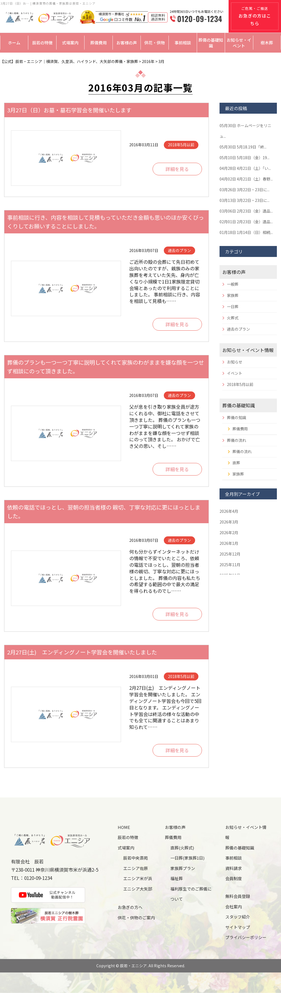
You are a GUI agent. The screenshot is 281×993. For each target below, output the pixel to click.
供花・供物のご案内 (136, 917)
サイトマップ (237, 927)
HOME (124, 827)
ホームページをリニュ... (245, 131)
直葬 (236, 462)
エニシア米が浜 (137, 878)
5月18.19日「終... (243, 147)
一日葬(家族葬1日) (187, 858)
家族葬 (232, 295)
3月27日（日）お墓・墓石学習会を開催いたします (69, 110)
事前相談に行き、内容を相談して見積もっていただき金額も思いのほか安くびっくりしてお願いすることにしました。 (105, 221)
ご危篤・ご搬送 (254, 16)
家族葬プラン (182, 868)
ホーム (14, 42)
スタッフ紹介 (237, 917)
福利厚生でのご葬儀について (191, 894)
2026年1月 (229, 543)
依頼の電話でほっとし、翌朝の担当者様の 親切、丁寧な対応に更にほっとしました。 (103, 511)
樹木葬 (267, 42)
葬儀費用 (98, 42)
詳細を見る (177, 169)
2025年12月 (230, 554)
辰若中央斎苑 (135, 858)
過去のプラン (238, 329)
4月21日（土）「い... (245, 168)
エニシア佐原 (135, 868)
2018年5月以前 (240, 384)
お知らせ (234, 362)
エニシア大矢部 (137, 889)
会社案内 (233, 906)
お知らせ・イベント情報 (248, 350)
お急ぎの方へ (130, 907)
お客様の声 (126, 42)
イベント (234, 373)
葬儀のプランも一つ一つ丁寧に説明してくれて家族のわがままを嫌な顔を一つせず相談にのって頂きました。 (105, 366)
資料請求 (233, 868)
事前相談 (183, 42)
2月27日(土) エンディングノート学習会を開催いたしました (82, 652)
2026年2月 (229, 532)
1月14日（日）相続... (246, 232)
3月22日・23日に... (244, 189)
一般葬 (232, 284)
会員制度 (233, 878)
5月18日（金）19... (244, 157)
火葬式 (232, 317)
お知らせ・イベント (239, 42)
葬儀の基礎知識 (210, 42)
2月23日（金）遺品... (246, 211)
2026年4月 (229, 511)
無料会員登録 (237, 896)
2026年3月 (229, 522)
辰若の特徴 (42, 42)
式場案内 (70, 42)
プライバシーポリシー (245, 937)
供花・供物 (154, 42)
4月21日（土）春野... (246, 179)
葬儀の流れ (236, 440)
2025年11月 (230, 564)
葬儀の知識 (236, 417)
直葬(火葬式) (182, 848)
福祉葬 (176, 878)
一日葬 (232, 306)
